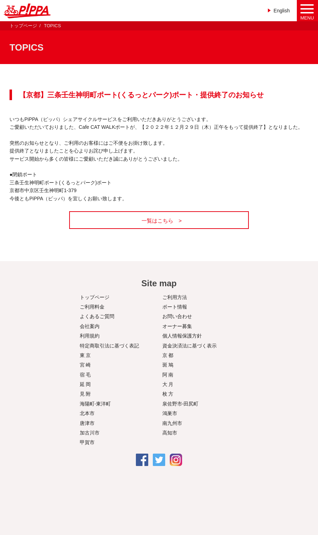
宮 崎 (85, 365)
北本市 (87, 413)
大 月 (168, 384)
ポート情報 (174, 307)
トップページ (23, 25)
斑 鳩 (168, 365)
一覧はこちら (157, 221)
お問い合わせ (177, 316)
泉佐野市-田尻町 (180, 404)
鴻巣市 (169, 413)
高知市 (169, 433)
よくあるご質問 (97, 316)
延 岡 (85, 384)
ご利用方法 (174, 297)
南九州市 (172, 423)
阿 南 (168, 375)
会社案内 (90, 326)
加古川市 (90, 433)
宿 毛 (85, 375)
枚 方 (168, 394)
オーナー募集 (177, 326)
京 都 (168, 355)
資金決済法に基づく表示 (189, 346)
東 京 (85, 355)
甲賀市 (87, 442)
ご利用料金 (92, 307)
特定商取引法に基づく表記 (109, 346)
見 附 (85, 394)
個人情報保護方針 (182, 336)
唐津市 (87, 423)
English (282, 10)
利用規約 (90, 336)
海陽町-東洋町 (95, 404)
